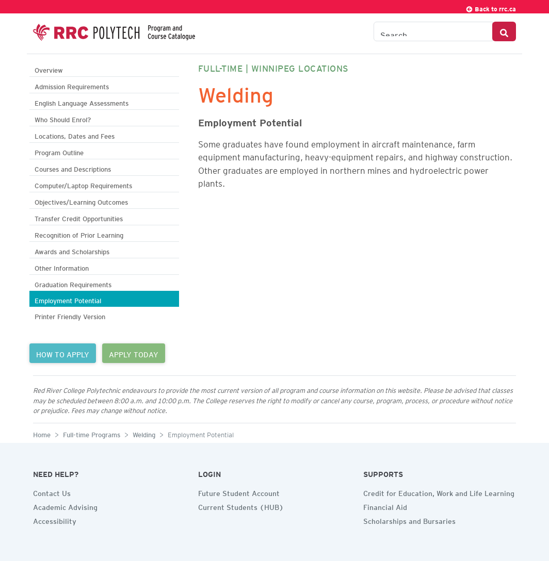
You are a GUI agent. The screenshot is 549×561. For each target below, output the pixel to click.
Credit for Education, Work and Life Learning (438, 491)
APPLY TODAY (133, 353)
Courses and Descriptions (73, 168)
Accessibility (54, 519)
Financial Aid (385, 505)
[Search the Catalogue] (433, 31)
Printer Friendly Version (70, 315)
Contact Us (52, 491)
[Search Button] (504, 31)
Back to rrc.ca (490, 7)
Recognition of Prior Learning (79, 234)
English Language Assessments (81, 102)
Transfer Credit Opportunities (79, 217)
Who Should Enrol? (63, 118)
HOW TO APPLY (62, 353)
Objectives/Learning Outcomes (81, 201)
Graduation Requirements (73, 283)
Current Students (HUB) (241, 505)
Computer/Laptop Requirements (83, 184)
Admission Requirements (72, 85)
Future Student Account (239, 491)
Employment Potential (68, 299)
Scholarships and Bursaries (409, 519)
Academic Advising (65, 505)
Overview (49, 69)
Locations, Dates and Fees (75, 135)
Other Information (62, 267)
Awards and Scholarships (72, 250)
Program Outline (59, 151)
